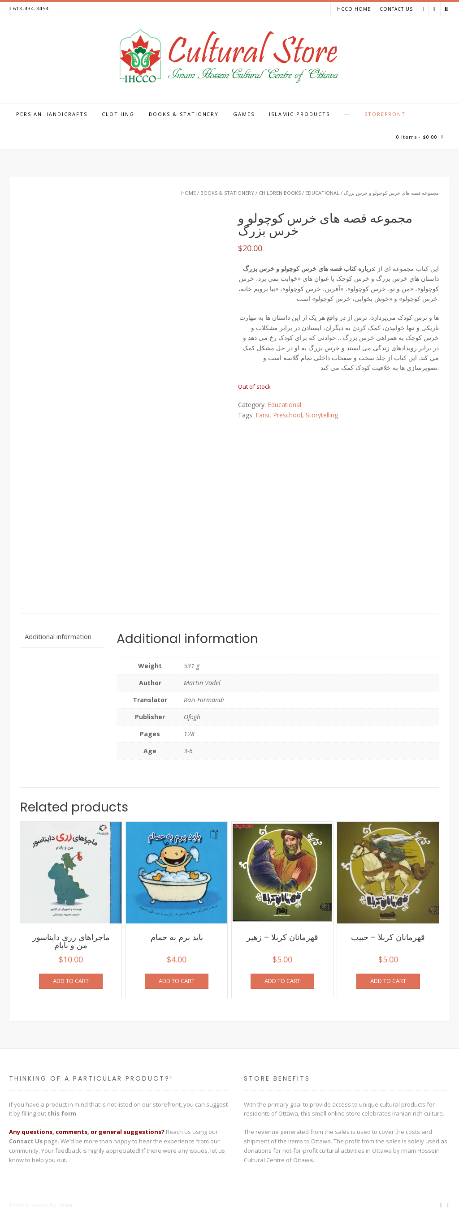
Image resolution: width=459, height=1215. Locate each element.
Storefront (385, 114)
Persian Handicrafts (51, 114)
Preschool (287, 415)
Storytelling (322, 415)
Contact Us (396, 9)
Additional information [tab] (58, 636)
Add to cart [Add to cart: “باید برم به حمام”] (177, 981)
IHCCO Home (353, 9)
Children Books (280, 192)
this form (62, 1113)
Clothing (118, 114)
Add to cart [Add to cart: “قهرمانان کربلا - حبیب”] (388, 981)
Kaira (65, 1205)
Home (188, 192)
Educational (322, 192)
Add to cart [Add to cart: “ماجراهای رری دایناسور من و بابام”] (71, 981)
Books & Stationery (184, 114)
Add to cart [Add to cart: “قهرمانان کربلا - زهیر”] (282, 981)
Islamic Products (299, 114)
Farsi (262, 415)
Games (244, 114)
